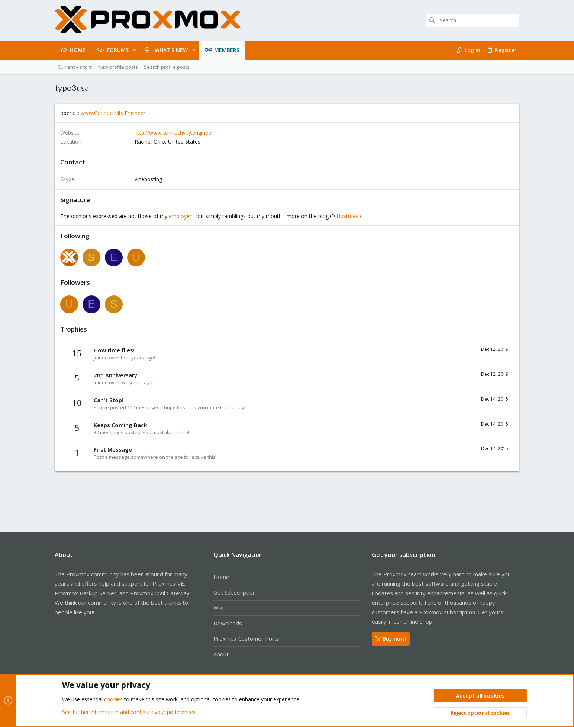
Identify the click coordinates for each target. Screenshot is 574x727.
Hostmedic (349, 216)
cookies (113, 699)
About (221, 654)
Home (221, 576)
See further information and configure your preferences (129, 711)
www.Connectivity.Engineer (113, 112)
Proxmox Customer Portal (247, 638)
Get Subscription (234, 592)
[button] (134, 50)
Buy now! (390, 638)
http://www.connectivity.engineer (174, 132)
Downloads (227, 623)
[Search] (472, 20)
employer (180, 216)
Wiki (218, 607)
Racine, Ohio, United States (167, 141)
